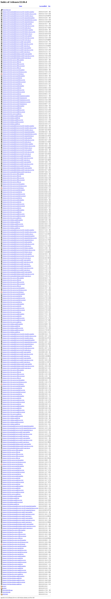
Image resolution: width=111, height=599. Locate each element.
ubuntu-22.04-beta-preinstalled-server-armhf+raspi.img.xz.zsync (19, 514)
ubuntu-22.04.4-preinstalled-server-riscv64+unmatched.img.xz (18, 21)
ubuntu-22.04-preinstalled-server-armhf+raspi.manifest (16, 432)
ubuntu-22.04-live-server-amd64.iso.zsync (13, 490)
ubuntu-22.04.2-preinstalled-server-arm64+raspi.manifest (17, 266)
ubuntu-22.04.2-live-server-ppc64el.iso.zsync (14, 298)
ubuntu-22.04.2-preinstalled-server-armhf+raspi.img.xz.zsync (18, 262)
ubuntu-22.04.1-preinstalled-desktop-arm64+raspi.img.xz (17, 368)
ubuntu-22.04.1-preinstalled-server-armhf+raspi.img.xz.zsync (18, 354)
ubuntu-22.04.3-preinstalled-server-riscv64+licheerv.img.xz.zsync (19, 146)
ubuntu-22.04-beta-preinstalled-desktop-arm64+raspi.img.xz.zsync (19, 526)
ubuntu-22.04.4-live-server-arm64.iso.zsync (13, 90)
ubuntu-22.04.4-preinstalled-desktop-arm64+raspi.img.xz (17, 57)
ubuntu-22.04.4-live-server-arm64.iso (12, 94)
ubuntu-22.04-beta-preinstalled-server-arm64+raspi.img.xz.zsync (19, 520)
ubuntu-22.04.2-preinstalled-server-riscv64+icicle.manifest (17, 254)
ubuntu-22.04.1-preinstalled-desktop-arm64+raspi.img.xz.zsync (18, 366)
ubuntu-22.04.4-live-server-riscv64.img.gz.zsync (15, 72)
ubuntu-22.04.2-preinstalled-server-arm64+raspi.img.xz (16, 270)
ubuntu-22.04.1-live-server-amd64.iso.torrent (14, 412)
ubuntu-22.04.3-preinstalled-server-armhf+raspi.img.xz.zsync (18, 158)
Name (20, 6)
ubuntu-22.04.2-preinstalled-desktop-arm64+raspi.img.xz (17, 276)
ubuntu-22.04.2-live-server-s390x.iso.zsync (13, 282)
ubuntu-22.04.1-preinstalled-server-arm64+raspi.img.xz (16, 362)
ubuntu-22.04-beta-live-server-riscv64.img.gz (14, 544)
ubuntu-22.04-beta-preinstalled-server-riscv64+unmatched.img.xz (19, 510)
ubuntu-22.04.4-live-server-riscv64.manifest (14, 70)
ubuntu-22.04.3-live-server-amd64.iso (12, 218)
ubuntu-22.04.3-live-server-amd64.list (12, 212)
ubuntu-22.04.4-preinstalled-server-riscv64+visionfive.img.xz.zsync (19, 13)
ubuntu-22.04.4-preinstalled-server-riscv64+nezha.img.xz (17, 27)
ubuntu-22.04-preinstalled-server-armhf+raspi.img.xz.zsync (17, 434)
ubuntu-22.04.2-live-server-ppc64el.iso (12, 302)
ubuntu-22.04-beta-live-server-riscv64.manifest (14, 540)
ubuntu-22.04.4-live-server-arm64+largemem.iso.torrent (16, 102)
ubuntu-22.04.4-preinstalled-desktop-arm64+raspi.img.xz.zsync (18, 55)
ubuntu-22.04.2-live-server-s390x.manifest (13, 278)
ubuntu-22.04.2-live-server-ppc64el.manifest (14, 294)
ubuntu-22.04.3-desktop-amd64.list (11, 222)
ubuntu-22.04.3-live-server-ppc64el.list (12, 192)
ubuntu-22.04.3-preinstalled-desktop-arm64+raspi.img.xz (17, 172)
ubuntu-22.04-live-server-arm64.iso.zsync (13, 480)
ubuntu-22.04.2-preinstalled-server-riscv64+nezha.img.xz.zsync (18, 244)
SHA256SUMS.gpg (8, 590)
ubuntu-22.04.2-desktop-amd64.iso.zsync (13, 328)
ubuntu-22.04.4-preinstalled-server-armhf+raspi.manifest (17, 41)
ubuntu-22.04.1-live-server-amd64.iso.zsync (14, 410)
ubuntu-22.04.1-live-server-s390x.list (12, 372)
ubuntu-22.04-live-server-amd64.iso (12, 494)
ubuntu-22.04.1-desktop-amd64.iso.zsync (13, 420)
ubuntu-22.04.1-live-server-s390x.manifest (13, 370)
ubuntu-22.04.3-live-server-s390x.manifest (13, 174)
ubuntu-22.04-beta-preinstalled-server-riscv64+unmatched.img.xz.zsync (20, 508)
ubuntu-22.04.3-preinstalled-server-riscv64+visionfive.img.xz (18, 130)
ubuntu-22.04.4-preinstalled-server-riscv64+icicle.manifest (17, 35)
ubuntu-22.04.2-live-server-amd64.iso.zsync (14, 318)
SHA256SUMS (6, 592)
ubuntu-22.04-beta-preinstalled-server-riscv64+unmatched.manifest (19, 506)
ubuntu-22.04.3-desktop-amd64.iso (11, 228)
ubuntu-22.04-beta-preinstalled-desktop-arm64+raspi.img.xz (18, 528)
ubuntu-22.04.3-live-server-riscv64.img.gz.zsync (15, 186)
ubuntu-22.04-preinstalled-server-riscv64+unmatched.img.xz (18, 430)
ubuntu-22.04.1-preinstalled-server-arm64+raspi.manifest (17, 358)
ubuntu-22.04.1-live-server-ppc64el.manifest (14, 386)
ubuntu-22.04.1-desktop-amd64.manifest (13, 416)
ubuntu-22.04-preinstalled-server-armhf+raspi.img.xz (16, 436)
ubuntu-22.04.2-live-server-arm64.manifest (13, 304)
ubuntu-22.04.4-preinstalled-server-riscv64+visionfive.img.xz (18, 15)
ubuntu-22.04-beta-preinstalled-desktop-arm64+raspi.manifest (18, 524)
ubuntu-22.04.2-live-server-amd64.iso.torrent (14, 320)
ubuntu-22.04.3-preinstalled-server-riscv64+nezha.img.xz (17, 142)
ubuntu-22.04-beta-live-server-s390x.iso (13, 538)
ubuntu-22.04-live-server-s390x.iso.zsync (13, 454)
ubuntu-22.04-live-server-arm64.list (11, 478)
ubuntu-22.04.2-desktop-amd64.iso (11, 332)
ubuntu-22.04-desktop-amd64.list (11, 498)
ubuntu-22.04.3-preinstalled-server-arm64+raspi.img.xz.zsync (18, 164)
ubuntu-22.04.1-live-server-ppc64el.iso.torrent (14, 392)
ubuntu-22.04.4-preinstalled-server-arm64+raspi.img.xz (16, 51)
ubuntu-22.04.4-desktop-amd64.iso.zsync (13, 120)
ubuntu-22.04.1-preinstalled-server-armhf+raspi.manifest (17, 352)
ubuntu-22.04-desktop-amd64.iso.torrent (13, 502)
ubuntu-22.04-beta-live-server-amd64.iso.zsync (14, 570)
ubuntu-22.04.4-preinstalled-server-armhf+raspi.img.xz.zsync (18, 43)
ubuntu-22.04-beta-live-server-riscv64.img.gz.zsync (15, 542)
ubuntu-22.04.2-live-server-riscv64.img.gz (13, 292)
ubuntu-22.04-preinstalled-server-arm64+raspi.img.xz (16, 442)
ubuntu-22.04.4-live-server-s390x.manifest (13, 60)
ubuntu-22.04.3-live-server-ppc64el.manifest (14, 190)
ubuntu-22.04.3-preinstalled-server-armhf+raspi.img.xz (16, 160)
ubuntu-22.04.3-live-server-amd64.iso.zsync (14, 214)
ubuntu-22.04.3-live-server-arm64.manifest (13, 200)
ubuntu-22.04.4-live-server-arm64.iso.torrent (14, 92)
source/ (4, 586)
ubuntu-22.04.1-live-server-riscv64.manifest (14, 380)
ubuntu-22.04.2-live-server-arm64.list (12, 306)
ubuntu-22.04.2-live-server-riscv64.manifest (14, 288)
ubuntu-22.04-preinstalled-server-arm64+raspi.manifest (16, 438)
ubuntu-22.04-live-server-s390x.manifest (13, 450)
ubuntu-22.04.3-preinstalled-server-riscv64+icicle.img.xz (17, 154)
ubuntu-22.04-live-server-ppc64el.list (12, 468)
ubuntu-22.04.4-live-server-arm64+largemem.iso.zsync (16, 100)
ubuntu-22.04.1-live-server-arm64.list (12, 398)
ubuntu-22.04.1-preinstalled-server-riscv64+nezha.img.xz (17, 350)
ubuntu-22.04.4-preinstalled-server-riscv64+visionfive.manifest (18, 11)
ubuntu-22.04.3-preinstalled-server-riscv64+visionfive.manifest (18, 126)
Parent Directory (7, 9)
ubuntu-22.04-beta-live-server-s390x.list (13, 532)
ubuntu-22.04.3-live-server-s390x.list (12, 176)
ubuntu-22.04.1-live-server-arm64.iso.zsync (13, 400)
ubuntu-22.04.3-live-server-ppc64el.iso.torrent (14, 196)
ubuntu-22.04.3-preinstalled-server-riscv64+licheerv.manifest (18, 144)
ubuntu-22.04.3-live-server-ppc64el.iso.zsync (14, 194)
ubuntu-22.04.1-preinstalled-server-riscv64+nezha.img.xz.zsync (18, 348)
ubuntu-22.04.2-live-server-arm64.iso (12, 312)
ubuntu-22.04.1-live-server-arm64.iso (12, 404)
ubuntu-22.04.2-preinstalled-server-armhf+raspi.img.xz (16, 264)
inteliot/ (5, 588)
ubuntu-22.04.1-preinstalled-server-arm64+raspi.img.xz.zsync (18, 360)
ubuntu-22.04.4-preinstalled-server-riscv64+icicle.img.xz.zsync (18, 37)
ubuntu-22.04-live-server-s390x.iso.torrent (13, 456)
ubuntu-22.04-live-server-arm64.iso (11, 484)
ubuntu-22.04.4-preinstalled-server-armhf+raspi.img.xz (16, 45)
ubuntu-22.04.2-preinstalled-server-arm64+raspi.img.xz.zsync (18, 268)
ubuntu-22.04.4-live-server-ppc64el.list (12, 78)
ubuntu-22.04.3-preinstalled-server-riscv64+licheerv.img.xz (17, 148)
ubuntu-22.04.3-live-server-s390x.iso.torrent (14, 180)
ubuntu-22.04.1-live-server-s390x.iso (12, 378)
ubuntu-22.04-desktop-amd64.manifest (12, 496)
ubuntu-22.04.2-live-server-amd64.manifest (13, 314)
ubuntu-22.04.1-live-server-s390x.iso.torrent (14, 376)
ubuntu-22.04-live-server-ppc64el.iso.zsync (13, 470)
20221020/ (5, 594)
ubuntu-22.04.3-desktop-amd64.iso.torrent (13, 226)
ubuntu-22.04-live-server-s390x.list (11, 452)
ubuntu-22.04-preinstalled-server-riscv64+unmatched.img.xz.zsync (19, 428)
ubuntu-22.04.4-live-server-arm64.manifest (13, 86)
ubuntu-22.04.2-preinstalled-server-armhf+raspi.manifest (17, 260)
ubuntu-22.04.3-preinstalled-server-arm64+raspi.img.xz (16, 166)
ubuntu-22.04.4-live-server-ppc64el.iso (12, 84)
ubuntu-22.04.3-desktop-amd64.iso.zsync (13, 224)
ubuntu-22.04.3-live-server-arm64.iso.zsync (13, 204)
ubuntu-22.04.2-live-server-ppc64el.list (12, 296)
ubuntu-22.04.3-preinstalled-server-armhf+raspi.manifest (17, 156)
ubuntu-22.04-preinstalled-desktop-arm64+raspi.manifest (17, 444)
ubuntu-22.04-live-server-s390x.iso (11, 458)
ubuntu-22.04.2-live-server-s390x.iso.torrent (14, 284)
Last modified (43, 6)
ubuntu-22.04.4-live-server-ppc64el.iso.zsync (14, 80)
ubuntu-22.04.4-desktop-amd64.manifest (13, 116)
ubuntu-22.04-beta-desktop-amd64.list (12, 578)
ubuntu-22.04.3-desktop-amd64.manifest (13, 220)
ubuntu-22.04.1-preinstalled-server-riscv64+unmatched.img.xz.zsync (20, 342)
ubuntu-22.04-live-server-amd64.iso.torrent (13, 492)
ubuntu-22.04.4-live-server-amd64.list (12, 108)
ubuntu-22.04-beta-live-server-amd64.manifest (14, 566)
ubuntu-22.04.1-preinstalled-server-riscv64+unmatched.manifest (19, 340)
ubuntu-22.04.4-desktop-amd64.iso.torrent (13, 122)
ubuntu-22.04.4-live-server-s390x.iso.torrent (14, 66)
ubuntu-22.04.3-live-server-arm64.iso (12, 208)
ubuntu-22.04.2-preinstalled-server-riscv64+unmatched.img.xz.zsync (20, 238)
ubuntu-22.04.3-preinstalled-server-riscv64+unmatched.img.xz (18, 136)
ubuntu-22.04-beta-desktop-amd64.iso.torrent (14, 582)
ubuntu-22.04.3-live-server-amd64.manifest (13, 210)
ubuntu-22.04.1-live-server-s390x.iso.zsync (13, 374)
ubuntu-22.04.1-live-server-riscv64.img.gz (13, 384)
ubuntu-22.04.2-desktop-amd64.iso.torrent (13, 330)
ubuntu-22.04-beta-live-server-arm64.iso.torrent (14, 562)
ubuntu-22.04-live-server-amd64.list (12, 488)
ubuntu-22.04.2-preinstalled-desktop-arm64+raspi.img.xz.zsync (18, 274)
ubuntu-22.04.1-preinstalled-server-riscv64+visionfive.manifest (18, 334)
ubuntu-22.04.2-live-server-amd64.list (12, 316)
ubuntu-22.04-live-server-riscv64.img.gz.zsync (14, 462)
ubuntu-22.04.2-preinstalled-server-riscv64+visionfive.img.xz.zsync (19, 232)
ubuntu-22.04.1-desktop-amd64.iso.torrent (13, 422)
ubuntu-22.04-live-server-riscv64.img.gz (13, 464)
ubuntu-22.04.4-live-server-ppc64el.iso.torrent (14, 82)
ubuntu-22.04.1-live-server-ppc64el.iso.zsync (14, 390)
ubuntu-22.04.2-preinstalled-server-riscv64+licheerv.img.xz (17, 252)
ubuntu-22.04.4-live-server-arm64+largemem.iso (15, 104)
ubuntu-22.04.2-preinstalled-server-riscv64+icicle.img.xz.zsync (18, 256)
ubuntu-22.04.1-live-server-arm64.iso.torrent (14, 402)
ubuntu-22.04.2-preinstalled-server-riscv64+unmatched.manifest (19, 236)
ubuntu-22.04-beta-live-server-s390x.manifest (14, 530)
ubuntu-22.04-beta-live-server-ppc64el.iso (13, 554)
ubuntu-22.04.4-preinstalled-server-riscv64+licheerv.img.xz (17, 33)
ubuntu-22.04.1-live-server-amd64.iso (12, 414)
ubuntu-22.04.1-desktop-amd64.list (11, 418)
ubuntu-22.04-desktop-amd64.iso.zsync (12, 500)
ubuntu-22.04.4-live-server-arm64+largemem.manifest (16, 96)
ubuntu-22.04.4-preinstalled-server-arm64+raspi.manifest (17, 47)
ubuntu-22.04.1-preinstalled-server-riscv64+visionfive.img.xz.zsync (19, 336)
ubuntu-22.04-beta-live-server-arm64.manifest (14, 556)
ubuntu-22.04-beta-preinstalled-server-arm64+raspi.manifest (18, 518)
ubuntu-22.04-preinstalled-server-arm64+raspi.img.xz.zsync (17, 440)
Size (49, 6)
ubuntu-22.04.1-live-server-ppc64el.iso (12, 394)
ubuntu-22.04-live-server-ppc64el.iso (12, 474)
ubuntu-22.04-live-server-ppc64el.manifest (13, 466)
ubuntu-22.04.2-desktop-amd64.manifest (13, 324)
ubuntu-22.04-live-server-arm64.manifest (13, 476)
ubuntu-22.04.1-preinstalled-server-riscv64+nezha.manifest (17, 346)
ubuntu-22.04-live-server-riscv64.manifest (13, 460)
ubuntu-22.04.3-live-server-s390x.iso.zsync (13, 178)
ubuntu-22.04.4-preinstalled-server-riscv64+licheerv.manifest (18, 29)
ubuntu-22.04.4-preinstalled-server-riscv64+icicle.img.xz (17, 39)
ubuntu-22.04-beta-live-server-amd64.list (13, 568)
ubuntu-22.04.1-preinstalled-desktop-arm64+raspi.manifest (17, 364)
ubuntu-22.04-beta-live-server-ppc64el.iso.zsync (15, 550)
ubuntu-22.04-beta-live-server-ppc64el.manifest (14, 546)
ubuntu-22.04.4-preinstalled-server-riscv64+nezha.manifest (17, 23)
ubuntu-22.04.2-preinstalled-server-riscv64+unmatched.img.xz (18, 240)
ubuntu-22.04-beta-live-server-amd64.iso (13, 574)
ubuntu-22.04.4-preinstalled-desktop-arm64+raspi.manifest (17, 53)
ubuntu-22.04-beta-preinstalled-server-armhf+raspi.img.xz (17, 516)
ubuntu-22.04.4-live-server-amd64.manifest (13, 106)
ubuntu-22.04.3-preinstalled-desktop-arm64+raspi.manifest (17, 168)
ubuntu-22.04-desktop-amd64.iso (11, 504)
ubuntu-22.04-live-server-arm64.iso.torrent (13, 482)
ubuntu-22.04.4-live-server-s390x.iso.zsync (13, 64)
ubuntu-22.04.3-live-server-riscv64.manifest (14, 184)
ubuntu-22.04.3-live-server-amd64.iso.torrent (14, 216)
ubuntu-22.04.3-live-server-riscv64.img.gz (13, 188)
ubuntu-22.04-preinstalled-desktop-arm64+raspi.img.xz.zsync (18, 446)
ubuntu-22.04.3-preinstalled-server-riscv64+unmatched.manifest (19, 132)
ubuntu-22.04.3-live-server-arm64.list (12, 202)
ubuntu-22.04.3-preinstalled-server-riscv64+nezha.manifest (17, 138)
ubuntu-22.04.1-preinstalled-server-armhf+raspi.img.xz (16, 356)
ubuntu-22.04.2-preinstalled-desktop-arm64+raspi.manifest (17, 272)
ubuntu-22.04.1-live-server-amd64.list (12, 408)
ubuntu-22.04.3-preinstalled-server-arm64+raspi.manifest (17, 162)
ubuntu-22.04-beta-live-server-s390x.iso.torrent (14, 536)
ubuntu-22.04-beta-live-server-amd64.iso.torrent (15, 572)
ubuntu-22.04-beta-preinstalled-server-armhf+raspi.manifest (17, 512)
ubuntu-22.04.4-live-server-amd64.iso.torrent (14, 112)
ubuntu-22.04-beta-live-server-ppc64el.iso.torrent (15, 552)
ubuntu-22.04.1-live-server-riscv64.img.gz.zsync (15, 382)
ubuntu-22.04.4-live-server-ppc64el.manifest (14, 76)
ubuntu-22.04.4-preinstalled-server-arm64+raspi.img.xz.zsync (18, 49)
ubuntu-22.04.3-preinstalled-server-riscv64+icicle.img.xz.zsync (18, 152)
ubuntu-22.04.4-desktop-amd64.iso (11, 124)
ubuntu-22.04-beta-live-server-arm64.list (13, 558)
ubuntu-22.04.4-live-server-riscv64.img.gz (13, 74)
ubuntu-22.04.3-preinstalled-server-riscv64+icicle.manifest (17, 150)
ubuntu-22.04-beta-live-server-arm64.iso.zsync (14, 560)
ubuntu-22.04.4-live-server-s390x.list (12, 62)
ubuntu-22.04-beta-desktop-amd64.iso (12, 584)
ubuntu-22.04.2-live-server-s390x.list (12, 280)
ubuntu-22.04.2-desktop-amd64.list (11, 326)
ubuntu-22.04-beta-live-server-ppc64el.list (13, 548)
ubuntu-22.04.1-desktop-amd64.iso (11, 424)
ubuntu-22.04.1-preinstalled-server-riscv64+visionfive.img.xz (18, 338)
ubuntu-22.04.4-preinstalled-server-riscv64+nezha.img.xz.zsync (18, 25)
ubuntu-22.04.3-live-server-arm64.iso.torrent (14, 206)
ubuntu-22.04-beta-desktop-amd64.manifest (13, 576)
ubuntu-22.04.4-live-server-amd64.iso (12, 114)
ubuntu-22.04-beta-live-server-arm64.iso (13, 564)
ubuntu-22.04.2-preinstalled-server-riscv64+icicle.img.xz (17, 258)
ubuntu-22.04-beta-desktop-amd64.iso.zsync (14, 580)
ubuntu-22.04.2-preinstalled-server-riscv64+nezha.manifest (17, 242)
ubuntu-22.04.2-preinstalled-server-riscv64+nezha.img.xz (17, 246)
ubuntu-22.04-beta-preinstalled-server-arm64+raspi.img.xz (17, 522)
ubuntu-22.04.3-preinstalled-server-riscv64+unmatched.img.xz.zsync (20, 134)
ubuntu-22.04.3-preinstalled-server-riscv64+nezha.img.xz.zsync (18, 140)
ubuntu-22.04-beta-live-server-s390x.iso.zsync (14, 534)
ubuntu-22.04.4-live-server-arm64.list (12, 88)
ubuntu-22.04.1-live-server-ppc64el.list (12, 388)
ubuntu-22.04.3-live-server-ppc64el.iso (12, 198)
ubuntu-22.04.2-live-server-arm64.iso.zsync (13, 308)
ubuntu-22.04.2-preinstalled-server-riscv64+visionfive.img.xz (18, 234)
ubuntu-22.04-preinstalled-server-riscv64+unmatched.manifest (18, 426)
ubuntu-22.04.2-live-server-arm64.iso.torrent (14, 310)
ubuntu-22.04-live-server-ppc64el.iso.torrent (14, 472)
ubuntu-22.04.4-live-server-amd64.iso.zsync (14, 110)
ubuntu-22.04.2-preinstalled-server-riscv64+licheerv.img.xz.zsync (19, 250)
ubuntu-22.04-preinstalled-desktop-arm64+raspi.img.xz (16, 448)
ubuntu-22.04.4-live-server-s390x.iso (12, 68)
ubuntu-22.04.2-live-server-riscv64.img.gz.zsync (15, 290)
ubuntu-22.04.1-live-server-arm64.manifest (13, 396)
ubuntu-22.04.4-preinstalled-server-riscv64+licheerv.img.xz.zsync (19, 31)
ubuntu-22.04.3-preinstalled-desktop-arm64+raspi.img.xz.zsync (18, 170)
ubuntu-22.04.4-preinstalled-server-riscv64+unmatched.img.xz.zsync (20, 19)
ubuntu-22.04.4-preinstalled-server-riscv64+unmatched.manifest (19, 17)
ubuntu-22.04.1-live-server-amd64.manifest (13, 406)
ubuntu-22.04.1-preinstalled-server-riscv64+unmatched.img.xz (18, 344)
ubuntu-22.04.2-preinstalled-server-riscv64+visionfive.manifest (18, 230)
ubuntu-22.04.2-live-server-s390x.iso (12, 286)
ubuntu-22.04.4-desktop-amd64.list (11, 118)
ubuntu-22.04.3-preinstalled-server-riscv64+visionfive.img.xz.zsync (19, 128)
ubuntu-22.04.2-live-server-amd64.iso (12, 322)
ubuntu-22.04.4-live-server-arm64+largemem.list (15, 98)
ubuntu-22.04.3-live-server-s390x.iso (12, 182)
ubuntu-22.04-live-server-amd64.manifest (13, 486)
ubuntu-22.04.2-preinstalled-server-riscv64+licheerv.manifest (18, 248)
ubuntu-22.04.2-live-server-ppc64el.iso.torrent (14, 300)
